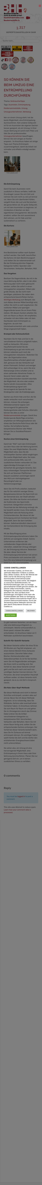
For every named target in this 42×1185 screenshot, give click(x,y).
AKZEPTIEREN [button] (10, 615)
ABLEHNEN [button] (31, 611)
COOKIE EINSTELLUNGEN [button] (14, 611)
